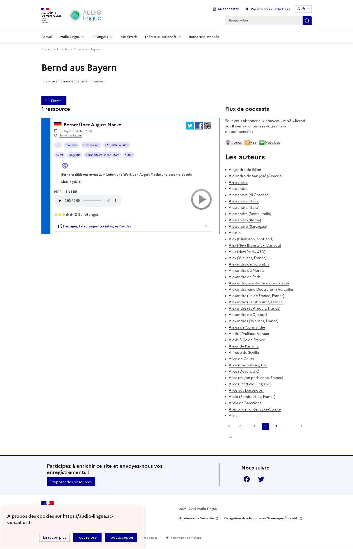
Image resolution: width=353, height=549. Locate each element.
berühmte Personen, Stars (102, 155)
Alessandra (238, 182)
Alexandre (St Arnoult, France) (254, 308)
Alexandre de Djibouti (248, 314)
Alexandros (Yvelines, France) (253, 321)
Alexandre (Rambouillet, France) (256, 302)
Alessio (235, 232)
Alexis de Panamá (244, 346)
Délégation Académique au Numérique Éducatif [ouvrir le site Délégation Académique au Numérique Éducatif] (261, 518)
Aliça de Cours (241, 358)
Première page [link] (228, 426)
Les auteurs (64, 49)
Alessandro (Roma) (245, 220)
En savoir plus (54, 537)
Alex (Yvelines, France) (247, 258)
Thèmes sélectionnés (160, 36)
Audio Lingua (70, 36)
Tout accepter (121, 537)
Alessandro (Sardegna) (248, 226)
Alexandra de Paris (244, 276)
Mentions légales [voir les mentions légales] (146, 538)
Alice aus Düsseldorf (246, 390)
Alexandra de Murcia (246, 270)
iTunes (233, 142)
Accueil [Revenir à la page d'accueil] (47, 36)
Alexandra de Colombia (249, 264)
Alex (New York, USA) (247, 251)
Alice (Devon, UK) (244, 371)
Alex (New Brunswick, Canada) (255, 245)
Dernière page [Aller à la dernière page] (230, 437)
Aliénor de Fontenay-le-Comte (255, 409)
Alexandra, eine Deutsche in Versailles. (261, 289)
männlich (71, 145)
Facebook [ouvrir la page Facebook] (246, 479)
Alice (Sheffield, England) (250, 384)
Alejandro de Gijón (245, 169)
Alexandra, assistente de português (259, 283)
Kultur (128, 155)
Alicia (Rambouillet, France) (252, 396)
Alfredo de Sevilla (244, 352)
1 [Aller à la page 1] (254, 426)
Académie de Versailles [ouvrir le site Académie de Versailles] (196, 518)
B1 (58, 145)
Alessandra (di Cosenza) (249, 194)
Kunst (59, 155)
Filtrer (56, 101)
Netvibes (269, 142)
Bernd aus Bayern (70, 136)
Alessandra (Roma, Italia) (250, 213)
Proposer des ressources (71, 482)
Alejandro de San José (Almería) (256, 176)
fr (304, 9)
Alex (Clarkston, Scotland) (251, 239)
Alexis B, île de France (247, 340)
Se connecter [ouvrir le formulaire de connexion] (228, 9)
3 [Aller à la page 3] (276, 426)
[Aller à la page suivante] (300, 426)
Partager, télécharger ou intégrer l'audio (94, 226)
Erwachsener (91, 145)
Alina (233, 415)
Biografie (74, 155)
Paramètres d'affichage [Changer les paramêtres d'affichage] (270, 9)
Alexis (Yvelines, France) (249, 333)
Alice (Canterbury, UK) (248, 365)
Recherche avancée (204, 36)
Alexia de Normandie (247, 327)
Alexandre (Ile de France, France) (256, 295)
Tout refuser (87, 537)
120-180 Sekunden (116, 145)
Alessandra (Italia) (244, 201)
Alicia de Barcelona (245, 403)
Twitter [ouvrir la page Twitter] (261, 479)
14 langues (100, 36)
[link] (241, 426)
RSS (250, 142)
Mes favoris (128, 36)
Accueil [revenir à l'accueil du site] (46, 49)
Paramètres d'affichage (186, 538)
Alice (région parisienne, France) (256, 377)
